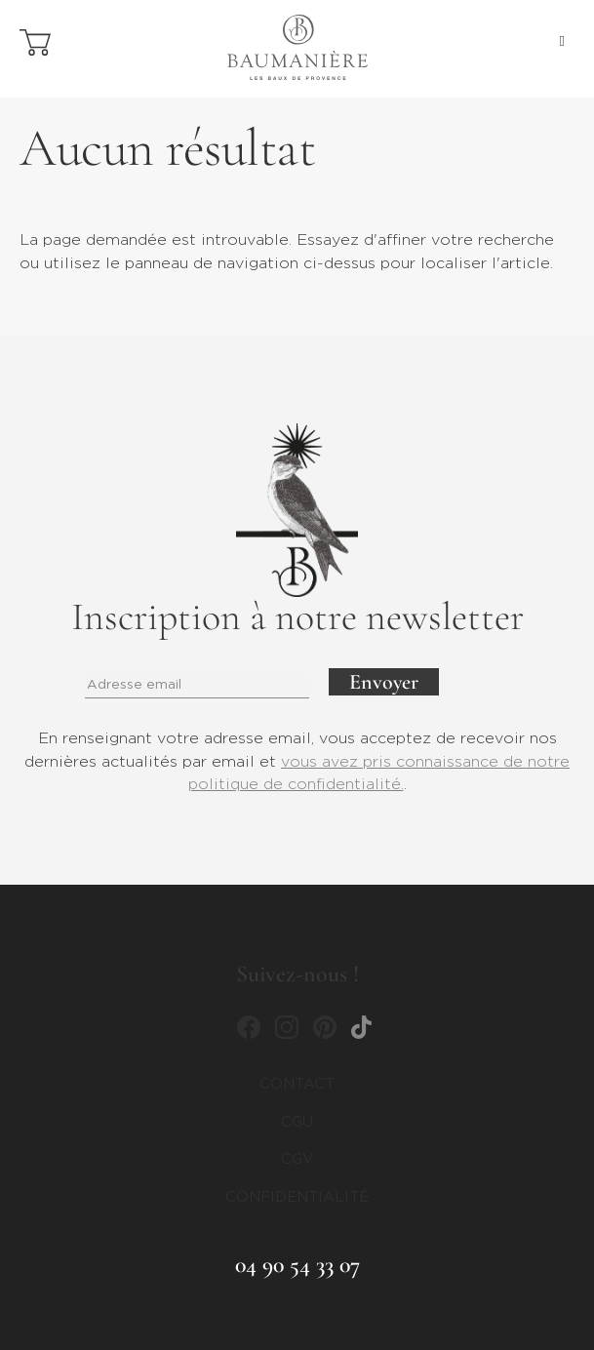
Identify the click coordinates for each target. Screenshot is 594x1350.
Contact (297, 1084)
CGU (297, 1122)
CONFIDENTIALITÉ (297, 1197)
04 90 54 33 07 (297, 1265)
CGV (297, 1159)
